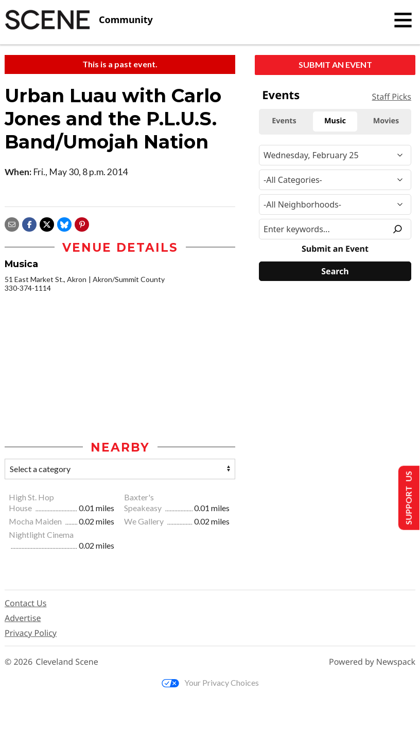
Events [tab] (284, 121)
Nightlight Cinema (41, 534)
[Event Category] (335, 180)
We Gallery (144, 521)
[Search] (335, 271)
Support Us (408, 498)
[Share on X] (47, 223)
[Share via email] (12, 223)
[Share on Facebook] (29, 223)
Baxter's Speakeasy (143, 502)
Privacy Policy (31, 633)
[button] (82, 223)
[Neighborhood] (335, 204)
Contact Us (25, 603)
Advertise (23, 618)
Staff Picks (391, 96)
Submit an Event (335, 64)
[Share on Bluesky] (64, 223)
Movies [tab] (386, 121)
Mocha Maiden (36, 521)
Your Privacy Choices (210, 682)
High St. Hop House (31, 502)
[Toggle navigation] (403, 20)
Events (281, 95)
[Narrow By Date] (335, 155)
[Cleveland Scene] (78, 20)
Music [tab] (335, 121)
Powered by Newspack (372, 662)
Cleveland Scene (67, 662)
